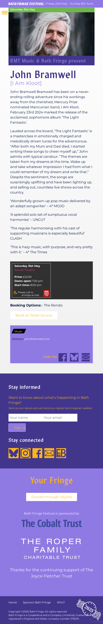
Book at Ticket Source (33, 315)
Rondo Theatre (24, 270)
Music (18, 331)
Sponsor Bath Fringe (37, 602)
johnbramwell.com (37, 339)
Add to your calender (46, 293)
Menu (5, 12)
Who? (61, 602)
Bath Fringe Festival (26, 3)
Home (12, 602)
